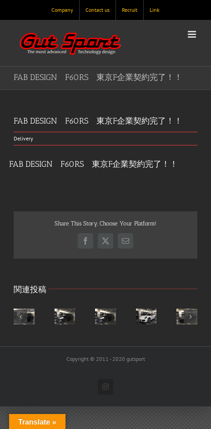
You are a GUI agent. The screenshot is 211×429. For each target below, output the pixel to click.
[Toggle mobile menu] (192, 34)
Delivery (23, 138)
